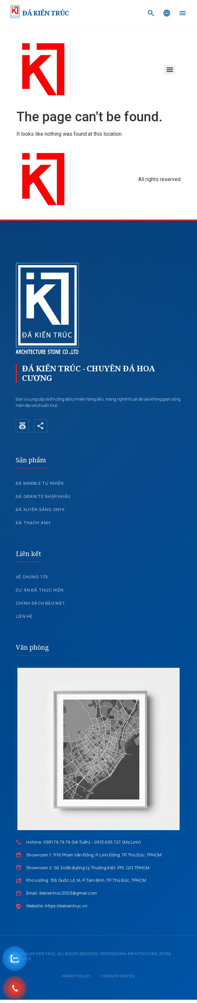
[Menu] (182, 13)
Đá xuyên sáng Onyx (40, 509)
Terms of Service (118, 976)
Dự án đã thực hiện (40, 590)
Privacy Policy (76, 976)
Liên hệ (24, 616)
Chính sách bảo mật (41, 603)
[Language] (167, 13)
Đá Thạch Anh (33, 522)
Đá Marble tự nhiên (40, 483)
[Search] (151, 13)
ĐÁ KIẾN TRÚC (45, 13)
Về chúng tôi (32, 577)
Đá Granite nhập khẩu (43, 496)
